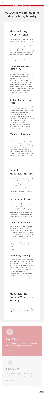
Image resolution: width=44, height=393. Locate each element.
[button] (41, 392)
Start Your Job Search (10, 350)
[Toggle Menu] (41, 2)
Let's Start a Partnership (11, 380)
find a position (23, 311)
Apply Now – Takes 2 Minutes (22, 5)
